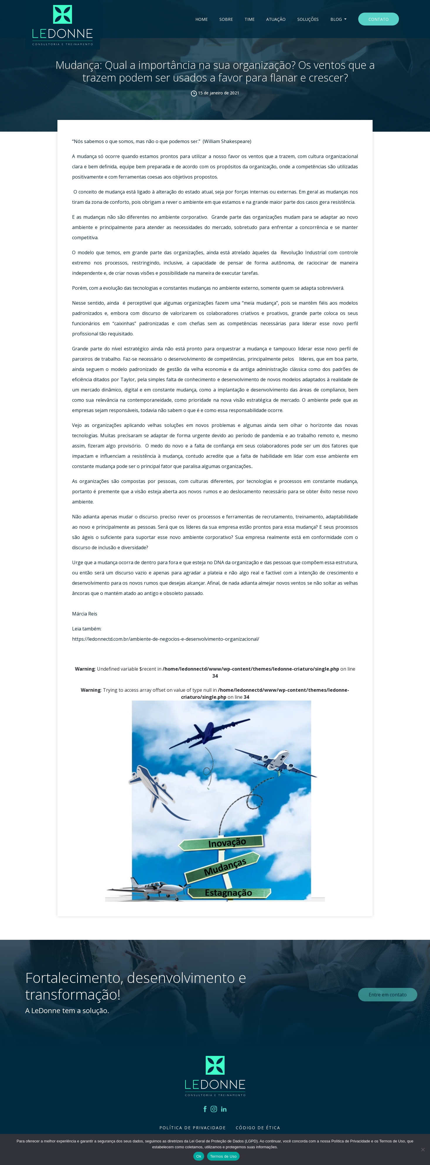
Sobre (226, 19)
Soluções (308, 19)
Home (201, 19)
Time (250, 19)
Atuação (276, 19)
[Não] (423, 1149)
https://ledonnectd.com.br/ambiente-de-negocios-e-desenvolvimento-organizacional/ (165, 639)
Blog (336, 19)
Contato (378, 19)
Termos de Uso (223, 1156)
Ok (198, 1156)
